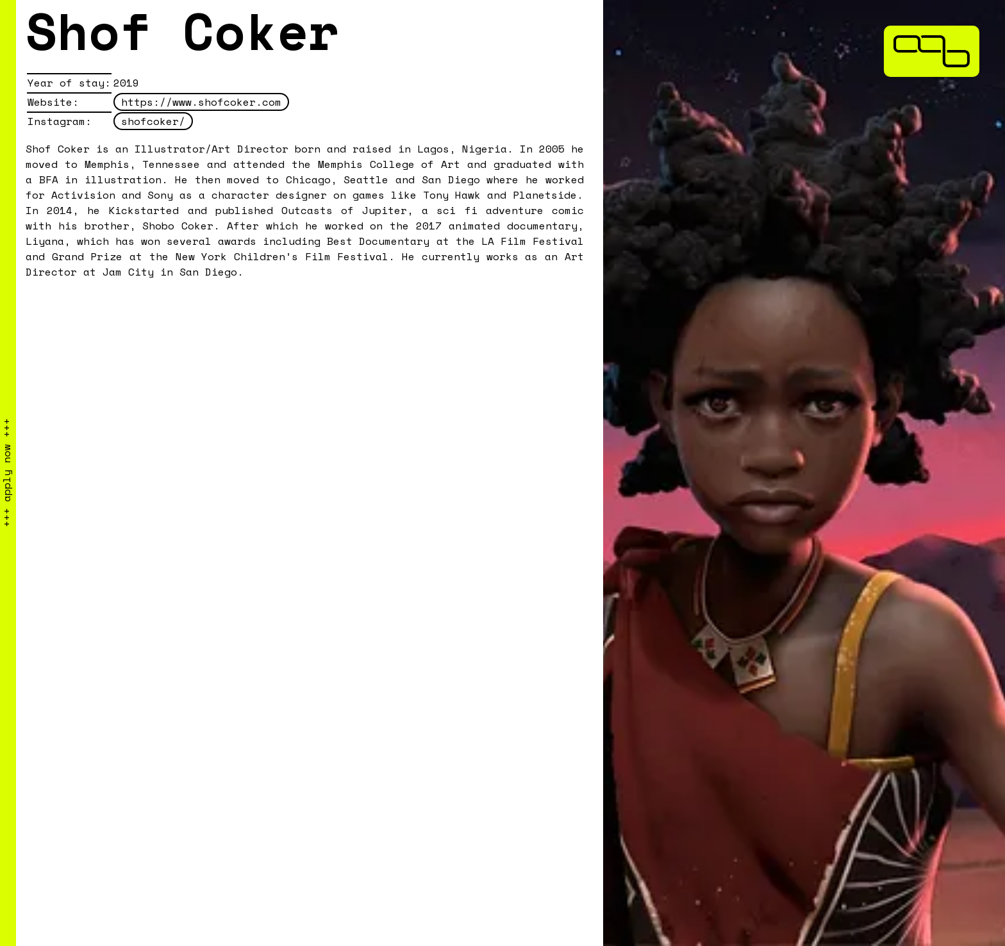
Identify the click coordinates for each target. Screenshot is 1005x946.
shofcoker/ (153, 121)
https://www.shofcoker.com (201, 102)
